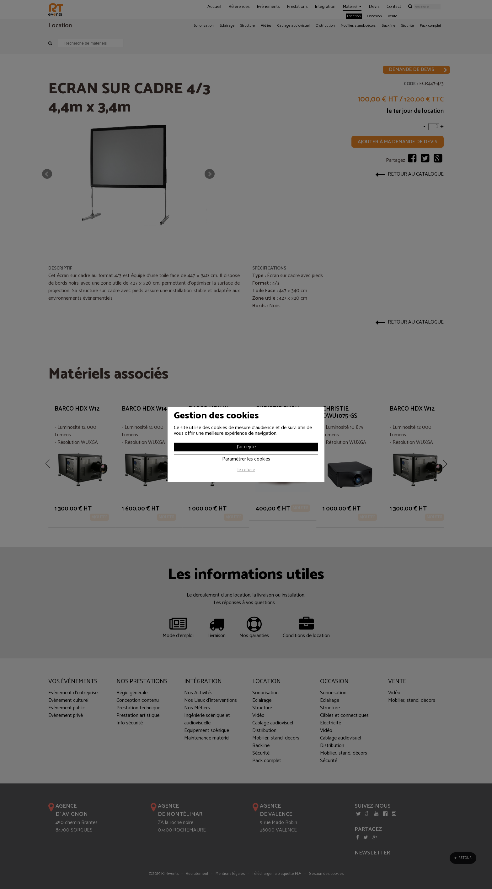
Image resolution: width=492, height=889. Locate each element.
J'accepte (246, 447)
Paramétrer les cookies (246, 459)
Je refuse (246, 470)
